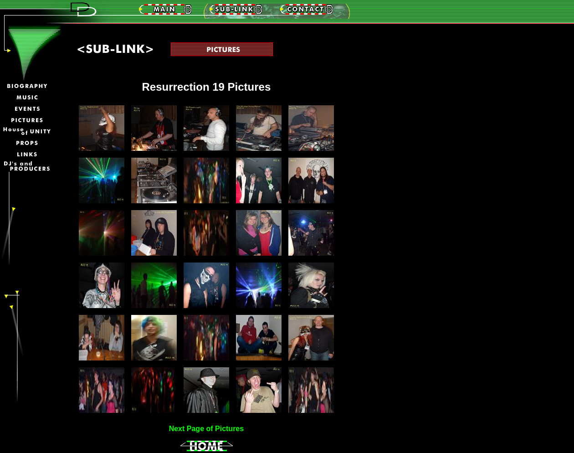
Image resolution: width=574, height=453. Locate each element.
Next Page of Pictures (206, 428)
